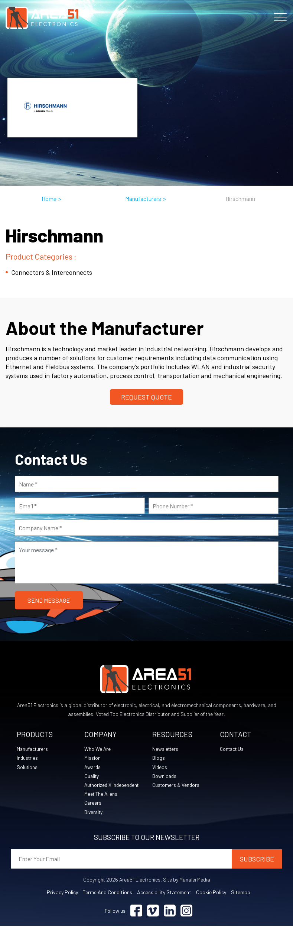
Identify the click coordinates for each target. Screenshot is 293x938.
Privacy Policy (62, 904)
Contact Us (233, 749)
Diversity (94, 823)
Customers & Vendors (176, 786)
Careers (93, 814)
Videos (159, 768)
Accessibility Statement (164, 904)
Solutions (27, 768)
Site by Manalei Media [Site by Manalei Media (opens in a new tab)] (186, 891)
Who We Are (97, 749)
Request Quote (146, 397)
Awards (93, 768)
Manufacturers (143, 198)
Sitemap (240, 904)
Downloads (164, 777)
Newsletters (166, 749)
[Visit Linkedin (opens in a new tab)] (170, 922)
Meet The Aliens (101, 805)
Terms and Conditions (107, 904)
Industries (28, 758)
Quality (92, 777)
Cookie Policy (211, 904)
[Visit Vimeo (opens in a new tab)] (153, 922)
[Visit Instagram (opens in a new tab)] (186, 922)
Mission (92, 758)
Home (49, 198)
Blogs (158, 758)
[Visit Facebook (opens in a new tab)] (136, 922)
